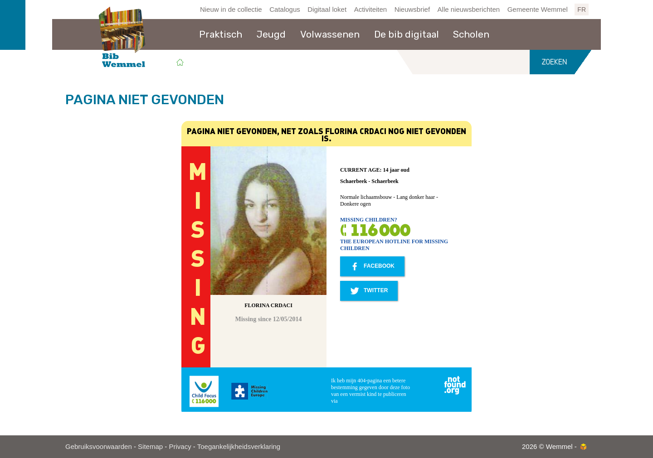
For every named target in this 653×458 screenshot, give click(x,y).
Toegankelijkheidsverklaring (238, 446)
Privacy (180, 446)
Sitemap (150, 446)
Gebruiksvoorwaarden (98, 446)
